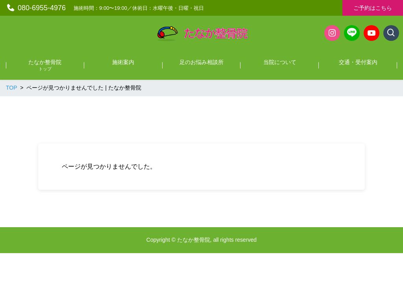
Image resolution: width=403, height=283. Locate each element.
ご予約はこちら (372, 8)
